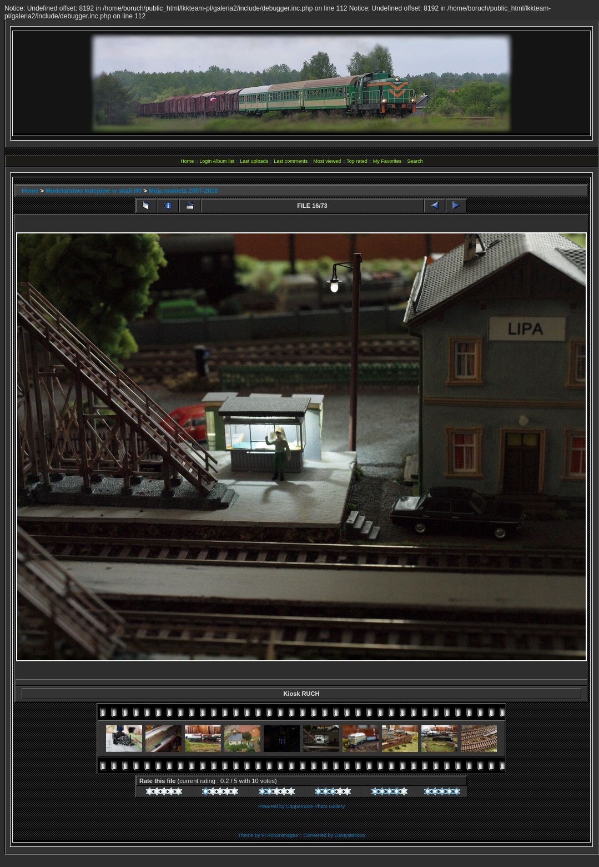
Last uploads (254, 161)
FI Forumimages (279, 835)
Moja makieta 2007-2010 (183, 190)
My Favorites (387, 161)
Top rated (357, 161)
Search (415, 161)
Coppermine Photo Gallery (315, 806)
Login (205, 161)
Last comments (291, 161)
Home (187, 161)
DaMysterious (350, 835)
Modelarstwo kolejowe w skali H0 (94, 190)
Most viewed (327, 161)
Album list (223, 161)
